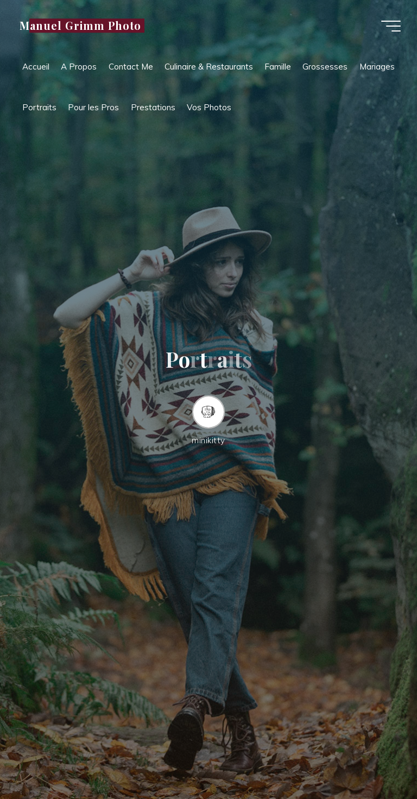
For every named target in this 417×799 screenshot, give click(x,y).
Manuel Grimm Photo (80, 25)
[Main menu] (391, 26)
